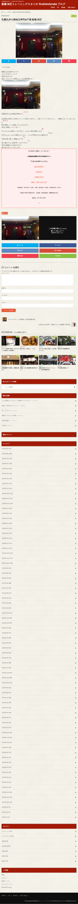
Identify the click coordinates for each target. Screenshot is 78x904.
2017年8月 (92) (6, 573)
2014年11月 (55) (7, 737)
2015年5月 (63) (6, 707)
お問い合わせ (71, 7)
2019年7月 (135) (7, 459)
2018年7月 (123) (7, 518)
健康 (5, 841)
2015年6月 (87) (6, 703)
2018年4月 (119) (7, 533)
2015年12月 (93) (7, 673)
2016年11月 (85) (7, 618)
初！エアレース (10, 411)
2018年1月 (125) (7, 548)
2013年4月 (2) (6, 807)
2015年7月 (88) (6, 698)
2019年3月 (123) (7, 478)
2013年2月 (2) (6, 812)
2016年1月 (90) (6, 668)
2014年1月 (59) (6, 787)
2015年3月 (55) (6, 717)
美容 (5, 856)
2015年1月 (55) (6, 727)
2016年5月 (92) (6, 648)
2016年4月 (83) (6, 653)
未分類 (5, 213)
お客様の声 (38, 177)
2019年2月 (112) (7, 483)
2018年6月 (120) (7, 523)
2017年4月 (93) (6, 593)
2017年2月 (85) (6, 603)
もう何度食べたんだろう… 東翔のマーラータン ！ (20, 401)
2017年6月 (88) (6, 583)
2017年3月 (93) (6, 598)
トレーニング (7, 836)
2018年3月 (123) (7, 538)
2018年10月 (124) (7, 503)
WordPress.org (6, 887)
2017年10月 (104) (7, 563)
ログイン (4, 878)
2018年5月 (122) (7, 528)
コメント (5, 273)
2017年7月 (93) (6, 578)
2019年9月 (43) (6, 449)
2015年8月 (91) (6, 693)
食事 (5, 861)
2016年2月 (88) (6, 663)
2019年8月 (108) (7, 453)
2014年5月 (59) (6, 767)
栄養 (5, 851)
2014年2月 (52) (6, 782)
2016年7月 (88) (6, 638)
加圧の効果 (38, 167)
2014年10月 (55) (7, 742)
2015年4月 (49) (6, 712)
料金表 (63, 7)
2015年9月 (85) (6, 688)
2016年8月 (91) (6, 633)
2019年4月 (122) (7, 473)
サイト (4, 302)
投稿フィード (6, 881)
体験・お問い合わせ (38, 182)
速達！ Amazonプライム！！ (14, 406)
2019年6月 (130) (7, 463)
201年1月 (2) (6, 817)
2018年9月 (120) (7, 508)
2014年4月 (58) (6, 772)
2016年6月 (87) (6, 643)
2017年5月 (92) (6, 588)
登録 (3, 875)
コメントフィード (7, 884)
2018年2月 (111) (7, 543)
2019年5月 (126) (7, 468)
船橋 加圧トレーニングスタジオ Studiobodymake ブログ (33, 4)
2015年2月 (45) (6, 722)
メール (4, 295)
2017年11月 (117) (7, 558)
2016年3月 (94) (6, 658)
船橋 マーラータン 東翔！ (13, 416)
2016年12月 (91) (7, 613)
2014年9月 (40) (6, 747)
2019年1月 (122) (7, 488)
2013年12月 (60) (7, 792)
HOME (53, 7)
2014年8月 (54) (6, 752)
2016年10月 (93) (7, 623)
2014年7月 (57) (6, 757)
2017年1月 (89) (6, 608)
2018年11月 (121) (7, 498)
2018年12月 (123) (7, 493)
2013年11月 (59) (7, 797)
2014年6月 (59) (6, 762)
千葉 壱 (7, 426)
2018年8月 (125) (7, 513)
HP (58, 7)
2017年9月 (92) (6, 568)
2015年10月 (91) (7, 683)
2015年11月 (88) (7, 678)
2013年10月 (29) (7, 802)
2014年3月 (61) (6, 777)
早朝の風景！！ (10, 421)
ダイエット (7, 831)
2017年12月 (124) (7, 553)
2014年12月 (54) (7, 732)
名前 (4, 288)
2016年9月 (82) (6, 628)
